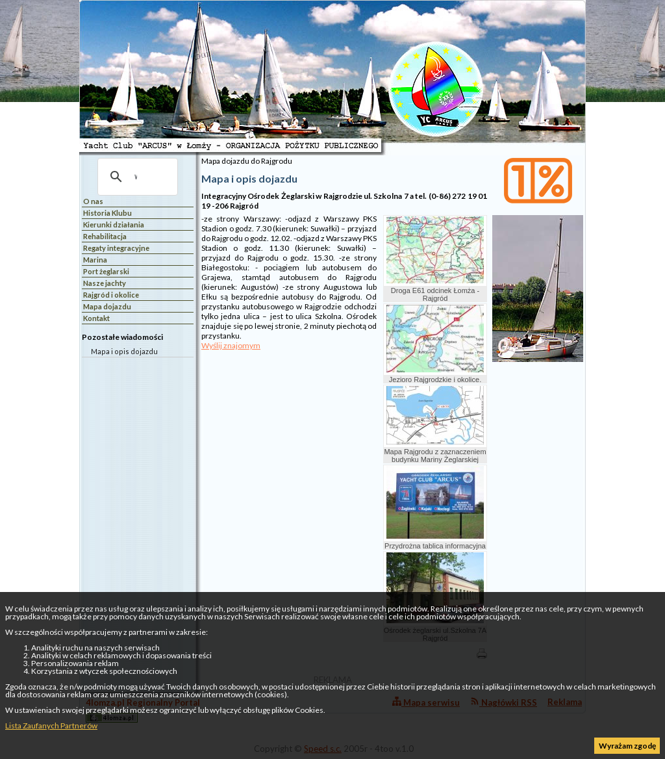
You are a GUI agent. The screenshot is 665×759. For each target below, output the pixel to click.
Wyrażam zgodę (627, 746)
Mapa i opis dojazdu (124, 351)
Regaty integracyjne (116, 248)
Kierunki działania (113, 224)
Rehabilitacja (105, 236)
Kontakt (96, 318)
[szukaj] (135, 177)
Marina (95, 259)
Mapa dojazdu (107, 306)
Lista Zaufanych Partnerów (51, 725)
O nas (93, 201)
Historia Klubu (107, 213)
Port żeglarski (106, 271)
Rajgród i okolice (111, 294)
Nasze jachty (104, 283)
